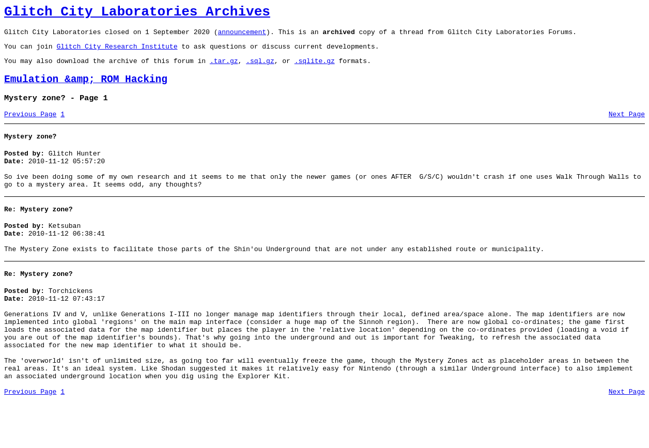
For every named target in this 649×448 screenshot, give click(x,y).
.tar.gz (224, 68)
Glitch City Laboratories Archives (137, 13)
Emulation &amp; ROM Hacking (85, 89)
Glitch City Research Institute (116, 52)
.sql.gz (260, 68)
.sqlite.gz (315, 68)
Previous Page (30, 126)
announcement (242, 36)
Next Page (627, 126)
